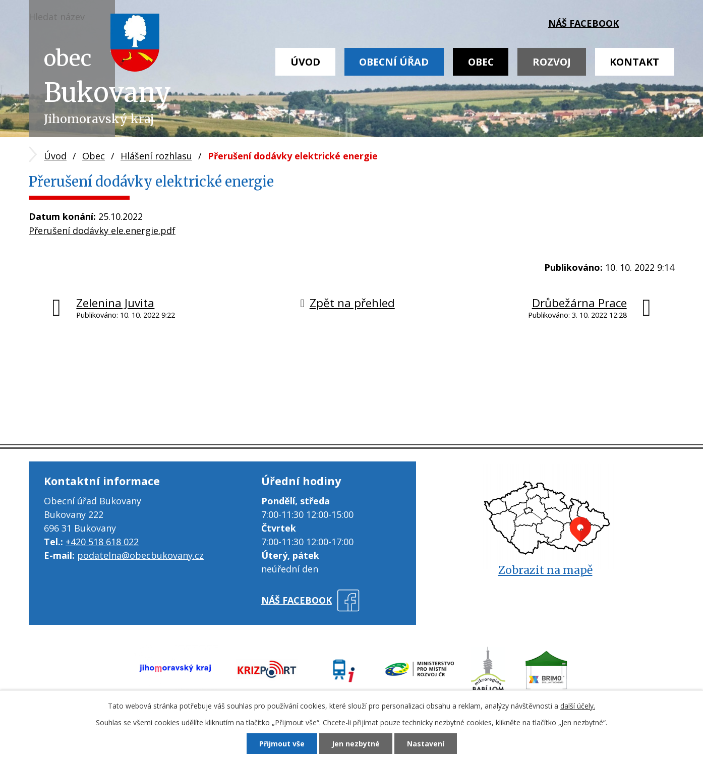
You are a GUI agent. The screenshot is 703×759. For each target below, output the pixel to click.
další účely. (577, 706)
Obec (481, 62)
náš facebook (583, 23)
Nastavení (425, 743)
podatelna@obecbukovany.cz (140, 555)
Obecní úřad (394, 62)
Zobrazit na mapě (545, 570)
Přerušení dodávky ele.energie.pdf (102, 230)
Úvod (305, 62)
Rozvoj (552, 62)
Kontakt (634, 62)
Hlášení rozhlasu (156, 156)
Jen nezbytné (356, 743)
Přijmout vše (282, 743)
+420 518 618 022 (102, 542)
